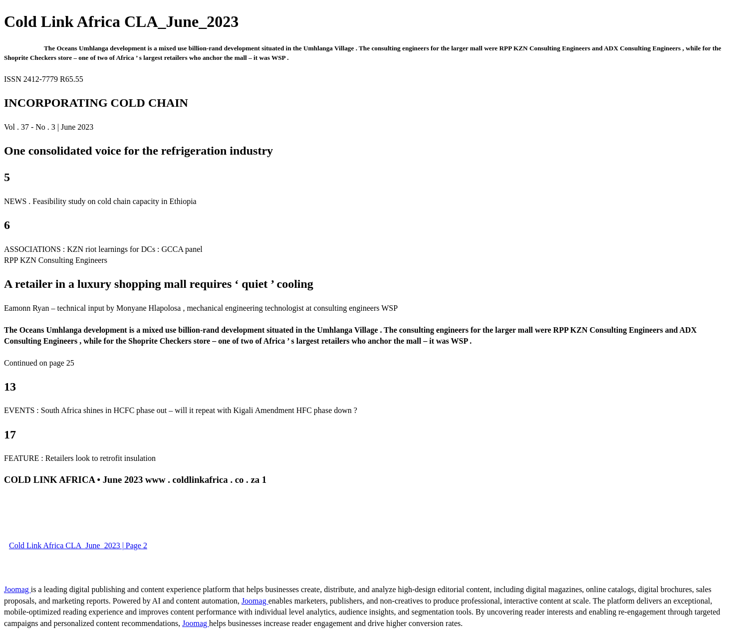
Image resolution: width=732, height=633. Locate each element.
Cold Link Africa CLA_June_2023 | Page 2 (78, 545)
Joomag (17, 589)
